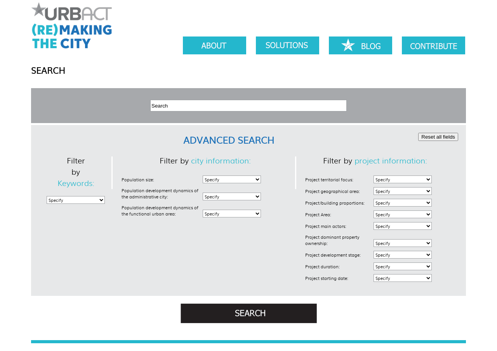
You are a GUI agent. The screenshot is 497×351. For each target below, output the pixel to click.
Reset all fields (438, 137)
